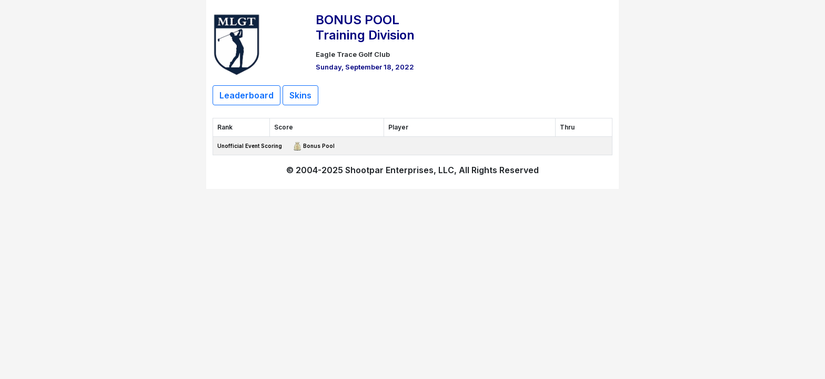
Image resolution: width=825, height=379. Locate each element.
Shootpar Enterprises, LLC (399, 170)
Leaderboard (246, 95)
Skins (300, 95)
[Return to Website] (237, 43)
